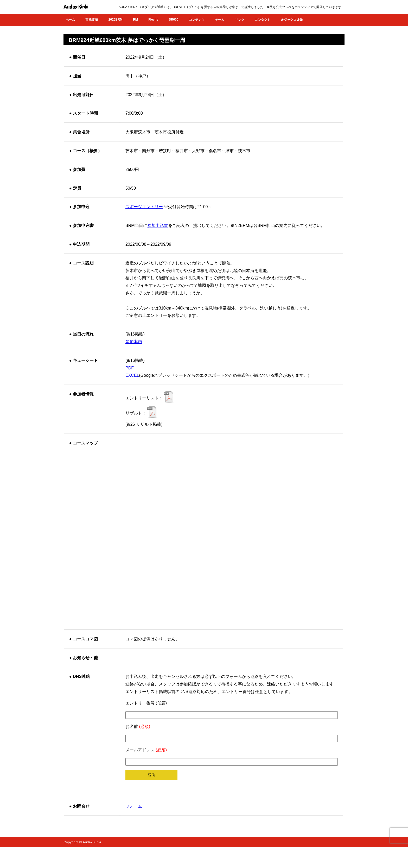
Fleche (153, 19)
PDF (129, 368)
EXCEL (132, 375)
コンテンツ (197, 20)
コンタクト (262, 20)
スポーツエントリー (144, 207)
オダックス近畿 (292, 20)
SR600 (173, 19)
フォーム (133, 806)
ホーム (70, 20)
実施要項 (91, 20)
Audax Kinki (75, 7)
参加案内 (133, 341)
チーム (219, 20)
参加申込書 (157, 225)
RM (135, 19)
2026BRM (116, 19)
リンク (239, 20)
